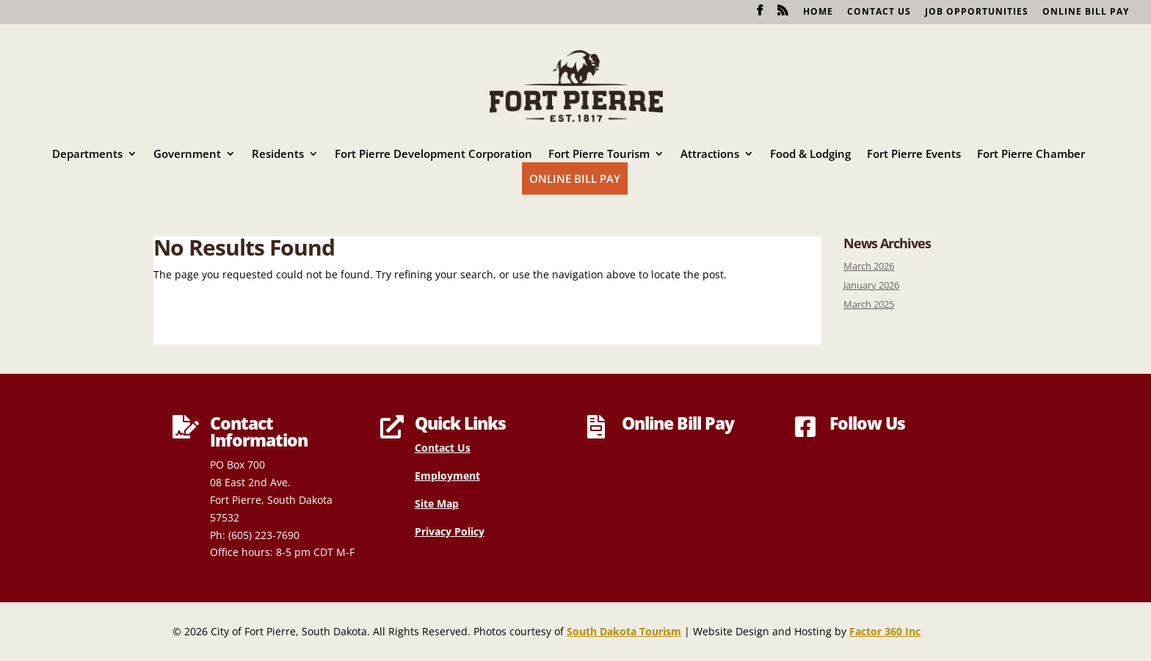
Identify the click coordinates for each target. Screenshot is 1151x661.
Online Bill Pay (1085, 12)
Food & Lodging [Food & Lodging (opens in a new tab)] (810, 154)
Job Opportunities (976, 12)
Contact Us (879, 12)
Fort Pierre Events (914, 154)
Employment (447, 476)
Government (187, 154)
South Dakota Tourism (624, 631)
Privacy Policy (449, 531)
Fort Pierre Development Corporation (433, 154)
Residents (278, 154)
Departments (87, 154)
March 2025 (868, 304)
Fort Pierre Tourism (599, 154)
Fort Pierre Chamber (1031, 154)
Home (818, 12)
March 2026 (868, 266)
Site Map (437, 503)
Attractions (709, 154)
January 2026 (871, 285)
